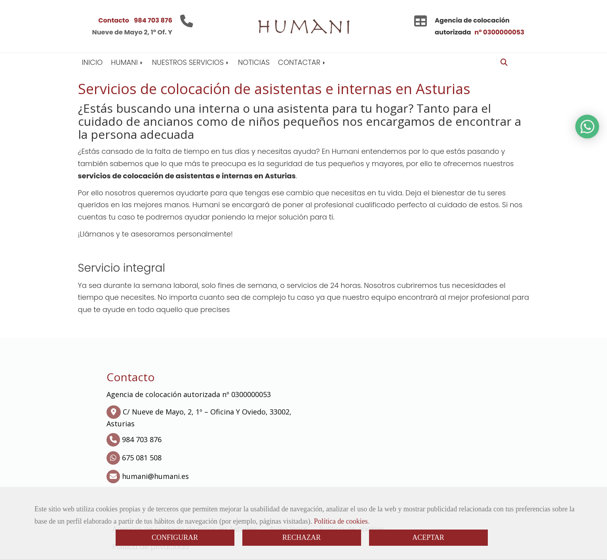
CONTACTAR (302, 62)
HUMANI (127, 62)
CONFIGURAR (175, 537)
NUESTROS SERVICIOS (191, 62)
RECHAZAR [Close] (301, 537)
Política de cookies (341, 521)
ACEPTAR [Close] (428, 537)
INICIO (92, 62)
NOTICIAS (254, 62)
